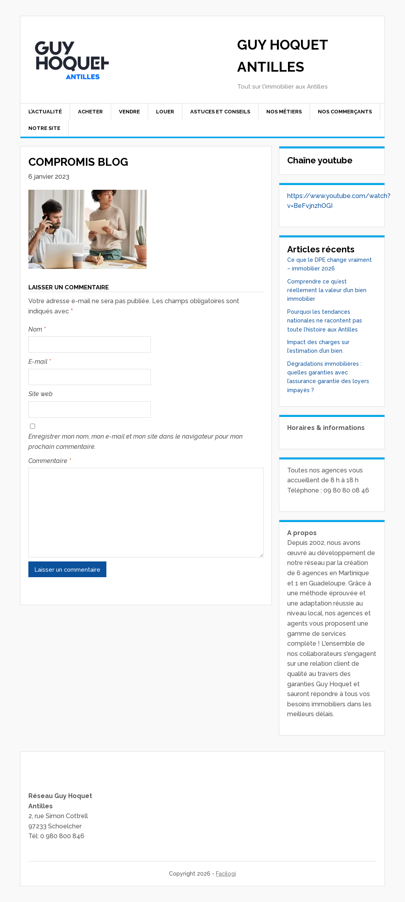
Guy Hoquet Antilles (282, 56)
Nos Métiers (284, 112)
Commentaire (49, 461)
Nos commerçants (345, 112)
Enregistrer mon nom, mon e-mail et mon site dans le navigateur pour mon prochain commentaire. (135, 441)
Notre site (44, 128)
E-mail (39, 361)
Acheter (90, 112)
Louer (165, 112)
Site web (40, 394)
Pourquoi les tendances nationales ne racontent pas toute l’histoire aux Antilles (324, 321)
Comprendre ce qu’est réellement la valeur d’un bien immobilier (326, 290)
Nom (37, 329)
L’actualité (45, 112)
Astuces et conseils (220, 112)
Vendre (129, 112)
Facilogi (226, 874)
